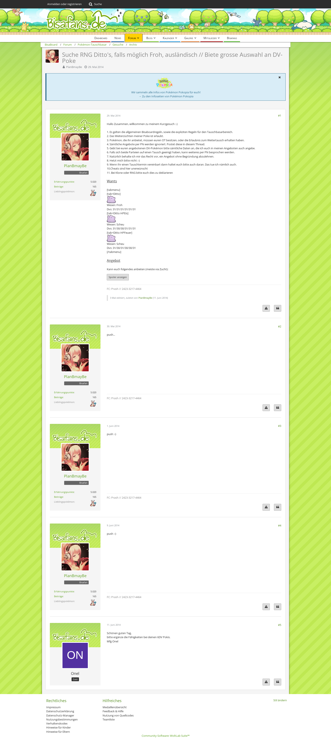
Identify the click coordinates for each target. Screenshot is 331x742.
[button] (279, 77)
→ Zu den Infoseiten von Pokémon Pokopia (166, 96)
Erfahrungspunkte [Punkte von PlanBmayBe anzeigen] (64, 181)
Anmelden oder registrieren (64, 4)
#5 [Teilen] (279, 625)
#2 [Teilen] (279, 326)
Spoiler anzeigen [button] (118, 277)
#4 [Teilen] (279, 525)
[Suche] (95, 4)
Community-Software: (166, 736)
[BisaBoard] (165, 21)
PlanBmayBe (74, 67)
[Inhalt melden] (266, 308)
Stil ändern (280, 700)
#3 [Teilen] (279, 426)
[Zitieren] (277, 308)
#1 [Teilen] (279, 115)
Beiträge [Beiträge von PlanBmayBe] (58, 186)
